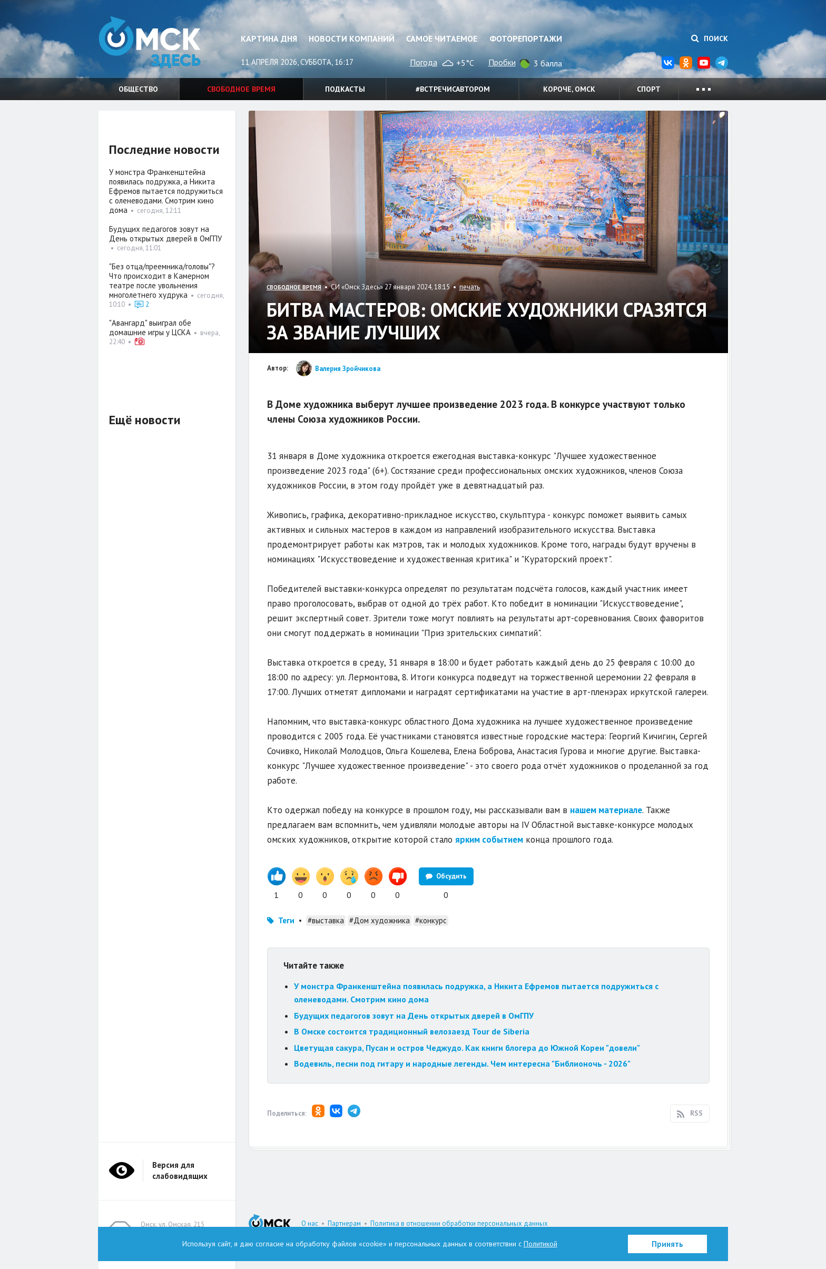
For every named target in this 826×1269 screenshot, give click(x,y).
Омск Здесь (151, 43)
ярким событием (489, 839)
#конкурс (431, 920)
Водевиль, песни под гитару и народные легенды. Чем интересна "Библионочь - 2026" (462, 1063)
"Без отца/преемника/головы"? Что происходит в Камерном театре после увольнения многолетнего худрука (162, 280)
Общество (138, 89)
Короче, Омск (569, 89)
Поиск (709, 38)
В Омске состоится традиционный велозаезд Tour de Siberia (411, 1031)
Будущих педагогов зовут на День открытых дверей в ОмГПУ (414, 1015)
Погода (423, 62)
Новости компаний (352, 38)
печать (469, 286)
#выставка (326, 920)
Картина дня (269, 38)
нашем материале (606, 810)
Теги (286, 920)
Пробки (502, 62)
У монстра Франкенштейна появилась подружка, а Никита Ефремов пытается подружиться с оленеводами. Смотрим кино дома (166, 191)
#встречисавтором (453, 89)
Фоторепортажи (525, 38)
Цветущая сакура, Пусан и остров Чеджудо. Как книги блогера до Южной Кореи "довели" (467, 1047)
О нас (309, 1223)
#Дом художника (379, 920)
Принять (667, 1244)
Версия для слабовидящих (180, 1170)
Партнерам (344, 1223)
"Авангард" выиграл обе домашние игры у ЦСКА (150, 327)
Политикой (540, 1243)
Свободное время (241, 89)
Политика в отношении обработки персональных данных (459, 1223)
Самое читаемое (441, 38)
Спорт (649, 89)
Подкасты (345, 89)
